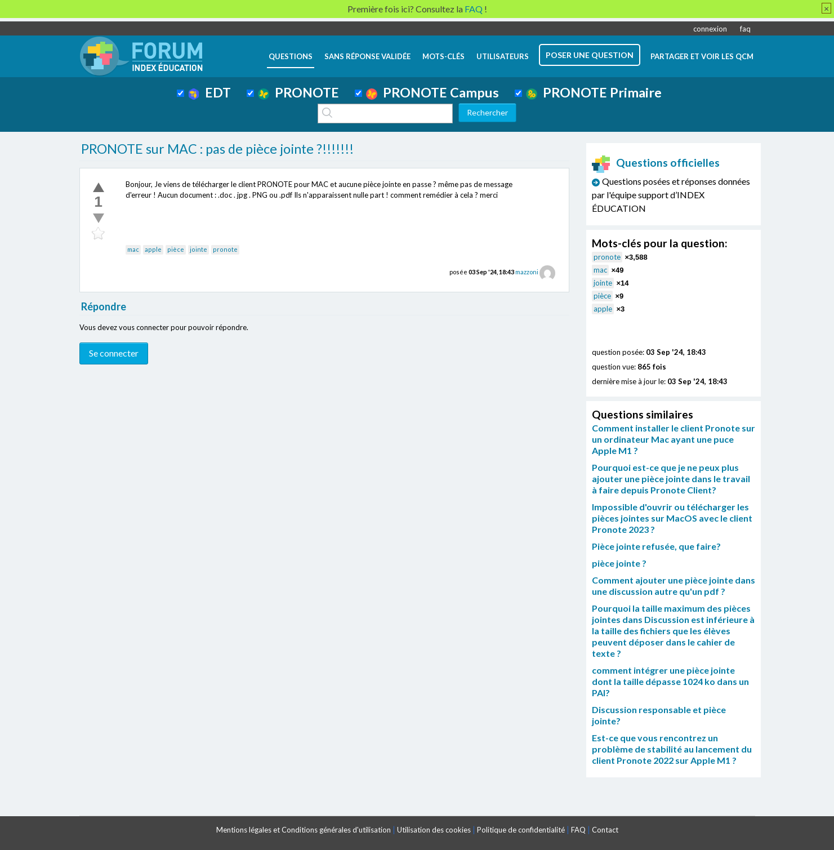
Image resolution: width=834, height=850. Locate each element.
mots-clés (443, 56)
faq (745, 28)
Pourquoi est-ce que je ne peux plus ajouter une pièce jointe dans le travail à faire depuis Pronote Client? (671, 478)
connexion (710, 28)
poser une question (590, 55)
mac (133, 249)
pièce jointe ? (619, 563)
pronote (225, 249)
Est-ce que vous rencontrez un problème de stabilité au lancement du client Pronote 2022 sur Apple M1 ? (672, 749)
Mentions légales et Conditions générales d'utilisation (303, 829)
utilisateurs (502, 56)
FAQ (578, 829)
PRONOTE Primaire (594, 92)
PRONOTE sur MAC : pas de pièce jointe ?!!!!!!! (217, 149)
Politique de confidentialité (521, 829)
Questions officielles (656, 162)
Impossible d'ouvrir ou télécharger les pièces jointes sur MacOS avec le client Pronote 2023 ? (672, 518)
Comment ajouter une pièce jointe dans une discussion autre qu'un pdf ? (673, 586)
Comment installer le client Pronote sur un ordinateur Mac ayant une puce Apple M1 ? (673, 439)
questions (291, 56)
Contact (605, 829)
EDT (209, 92)
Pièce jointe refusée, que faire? (656, 546)
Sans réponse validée (367, 56)
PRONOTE (298, 92)
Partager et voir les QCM (701, 56)
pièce (175, 249)
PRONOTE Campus (432, 92)
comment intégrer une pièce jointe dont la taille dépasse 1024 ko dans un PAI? (670, 681)
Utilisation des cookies (434, 829)
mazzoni (526, 271)
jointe (198, 249)
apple (153, 249)
